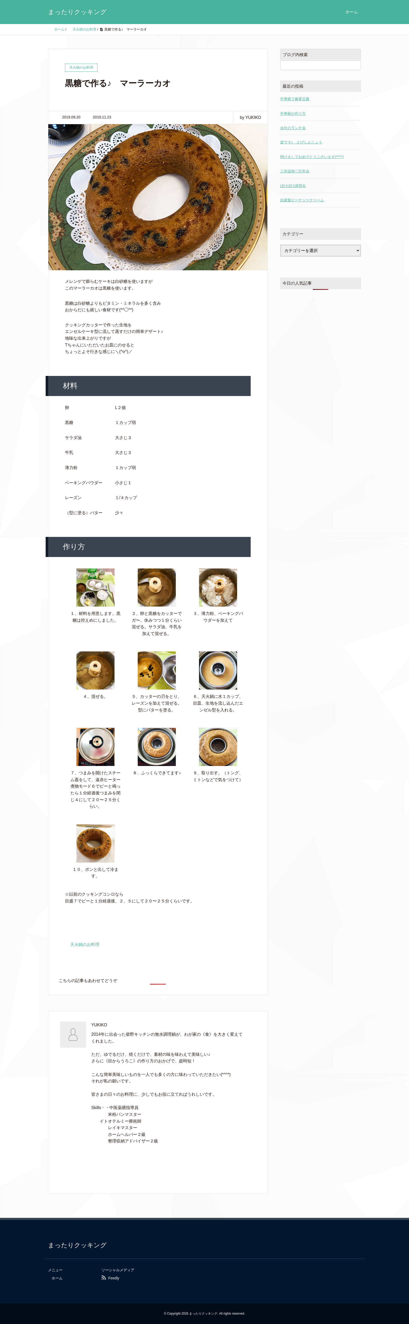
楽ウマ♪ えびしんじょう (301, 142)
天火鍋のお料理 (84, 944)
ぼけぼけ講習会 (293, 186)
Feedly (113, 1278)
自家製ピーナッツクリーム (302, 200)
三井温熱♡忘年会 (294, 171)
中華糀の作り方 (293, 113)
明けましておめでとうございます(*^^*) (312, 157)
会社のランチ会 (293, 128)
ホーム (351, 12)
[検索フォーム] (315, 65)
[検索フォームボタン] (356, 65)
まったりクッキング (77, 11)
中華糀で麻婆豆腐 (294, 99)
